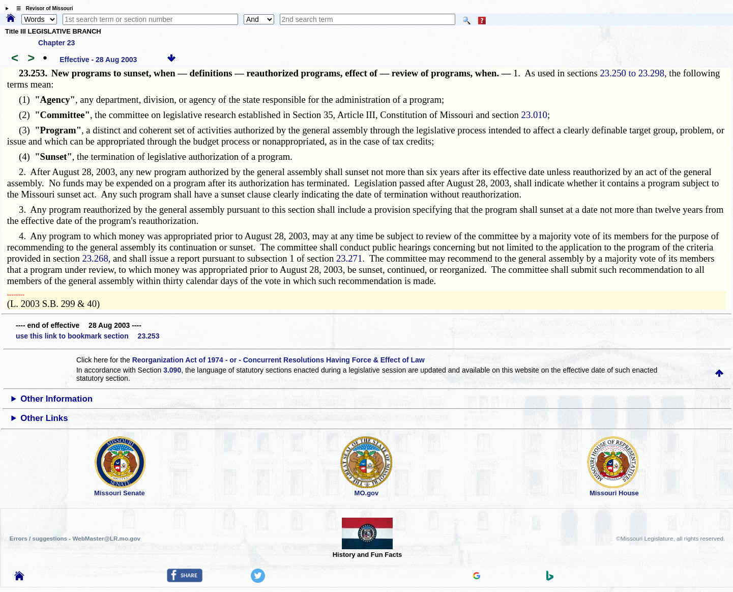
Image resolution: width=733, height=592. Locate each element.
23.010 (534, 114)
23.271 (349, 258)
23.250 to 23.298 (632, 73)
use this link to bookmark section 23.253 (87, 336)
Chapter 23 (56, 43)
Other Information (56, 399)
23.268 (95, 258)
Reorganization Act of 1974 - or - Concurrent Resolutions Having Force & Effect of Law (278, 360)
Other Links (44, 418)
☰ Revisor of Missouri (42, 8)
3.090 (172, 370)
